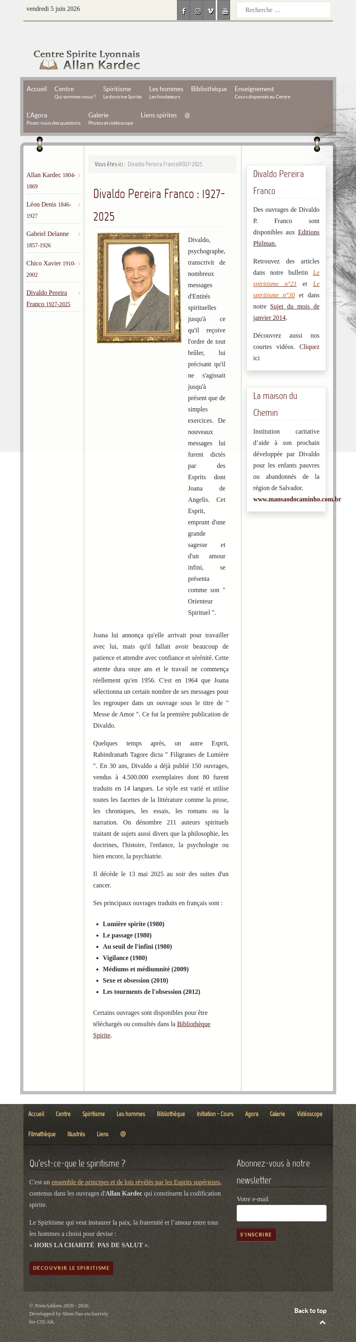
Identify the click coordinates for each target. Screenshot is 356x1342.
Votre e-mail (253, 1180)
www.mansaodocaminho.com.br (297, 481)
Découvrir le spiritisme (71, 1249)
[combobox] (284, 10)
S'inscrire (256, 1216)
